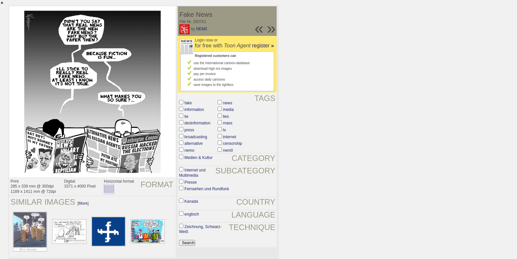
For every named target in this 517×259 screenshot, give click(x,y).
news (227, 103)
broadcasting (195, 137)
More (82, 203)
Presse (190, 182)
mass (227, 123)
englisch (191, 214)
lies (226, 116)
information (194, 109)
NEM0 (201, 29)
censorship (232, 143)
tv (224, 130)
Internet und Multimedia (192, 173)
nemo (189, 150)
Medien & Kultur (198, 157)
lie (186, 116)
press (189, 130)
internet (229, 137)
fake (188, 103)
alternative (193, 143)
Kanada (191, 201)
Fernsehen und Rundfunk (206, 189)
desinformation (197, 123)
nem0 (228, 150)
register (263, 45)
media (228, 109)
